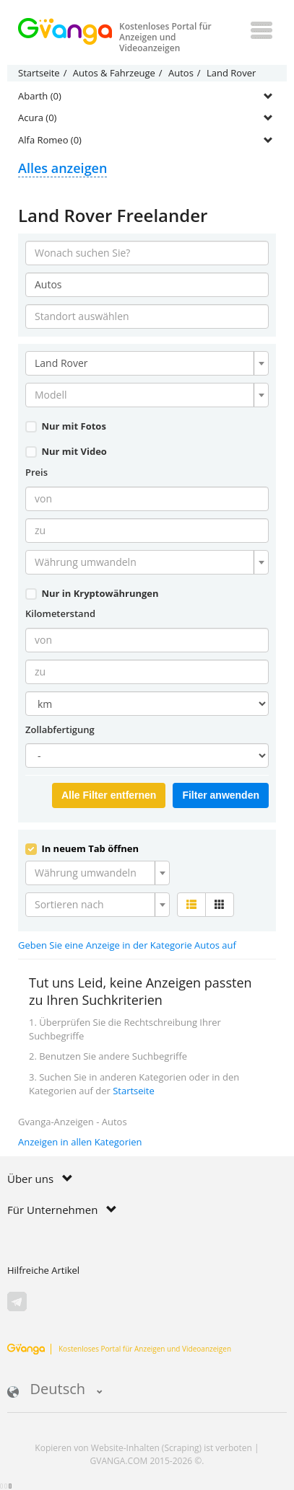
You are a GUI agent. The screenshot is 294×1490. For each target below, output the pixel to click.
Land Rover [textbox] (61, 363)
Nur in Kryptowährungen (92, 593)
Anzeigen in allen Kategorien (80, 1141)
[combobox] (147, 363)
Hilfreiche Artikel (43, 1270)
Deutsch (55, 1390)
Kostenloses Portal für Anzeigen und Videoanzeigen (119, 1349)
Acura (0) (37, 117)
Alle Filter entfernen (108, 795)
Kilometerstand (60, 613)
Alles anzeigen (62, 168)
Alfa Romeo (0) (50, 139)
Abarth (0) (39, 95)
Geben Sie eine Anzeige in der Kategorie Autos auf (127, 945)
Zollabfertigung (60, 729)
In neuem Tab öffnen (82, 848)
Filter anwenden (220, 795)
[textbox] (143, 395)
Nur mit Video (66, 451)
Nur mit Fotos (65, 426)
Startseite (134, 1090)
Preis (36, 472)
